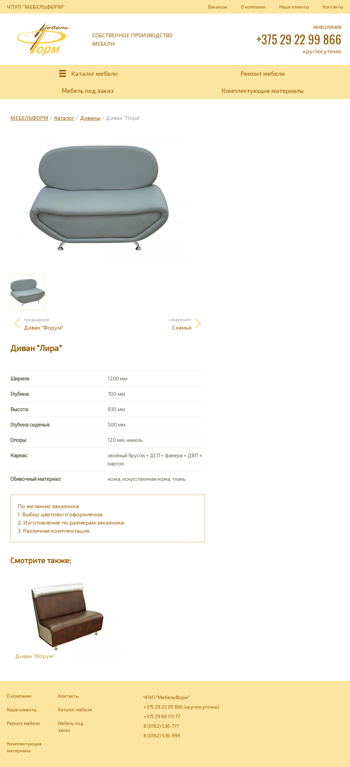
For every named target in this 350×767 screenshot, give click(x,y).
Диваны (90, 117)
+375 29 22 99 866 (298, 39)
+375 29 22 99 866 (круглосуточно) (181, 707)
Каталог (64, 117)
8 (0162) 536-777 (161, 726)
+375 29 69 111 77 (162, 716)
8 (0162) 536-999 (162, 735)
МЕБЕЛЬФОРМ (29, 117)
